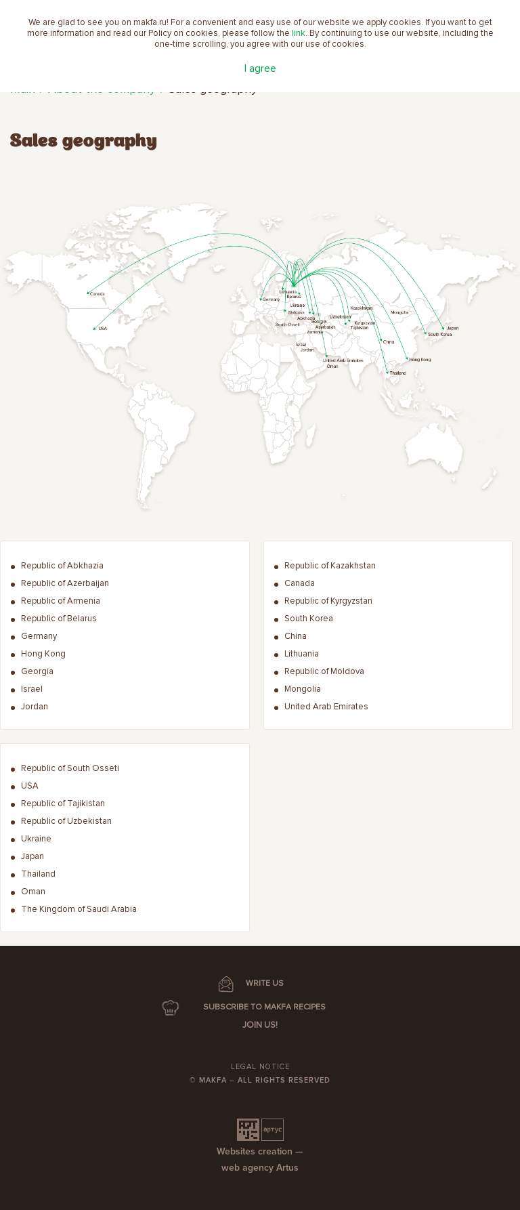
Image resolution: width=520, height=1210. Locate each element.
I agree (260, 68)
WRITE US (265, 983)
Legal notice (260, 1066)
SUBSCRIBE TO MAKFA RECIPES (264, 1007)
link (298, 33)
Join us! (260, 1025)
